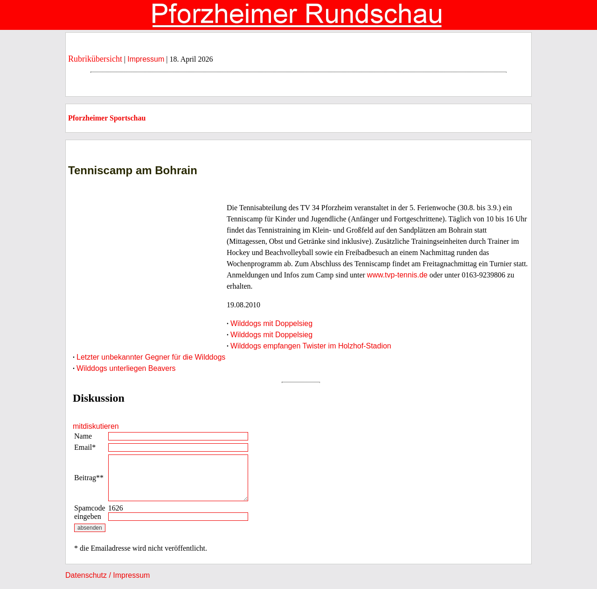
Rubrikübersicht (95, 59)
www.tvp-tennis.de (397, 275)
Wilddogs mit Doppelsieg (271, 323)
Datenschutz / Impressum (107, 575)
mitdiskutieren (96, 426)
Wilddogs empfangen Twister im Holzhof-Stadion (310, 346)
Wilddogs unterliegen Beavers (126, 368)
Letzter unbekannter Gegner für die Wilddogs (150, 357)
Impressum (145, 59)
